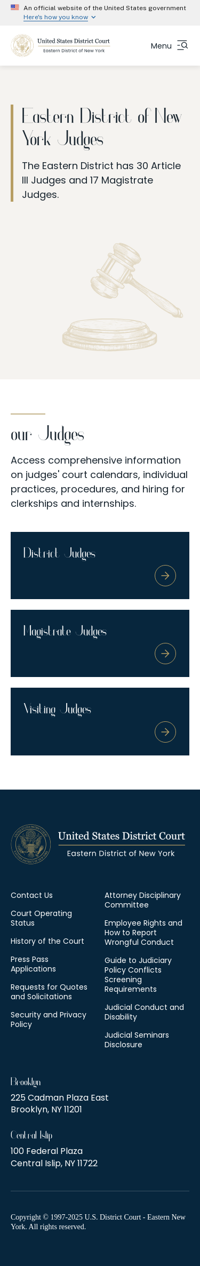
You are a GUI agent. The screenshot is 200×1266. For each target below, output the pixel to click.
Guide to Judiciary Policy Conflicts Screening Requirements (138, 975)
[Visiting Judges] (100, 721)
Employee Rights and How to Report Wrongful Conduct (143, 932)
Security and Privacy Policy (48, 1019)
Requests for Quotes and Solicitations (49, 991)
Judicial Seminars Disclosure (137, 1039)
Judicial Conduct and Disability (144, 1012)
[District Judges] (100, 565)
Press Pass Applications (33, 964)
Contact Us (32, 895)
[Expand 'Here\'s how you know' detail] (100, 17)
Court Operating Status (41, 918)
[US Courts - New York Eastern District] (60, 45)
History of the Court (47, 941)
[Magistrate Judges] (100, 643)
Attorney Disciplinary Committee (143, 900)
